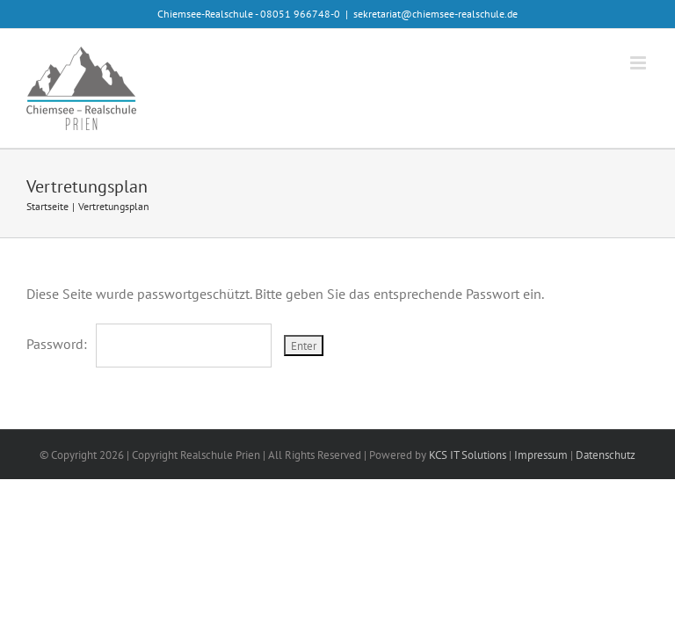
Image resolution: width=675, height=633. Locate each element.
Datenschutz (605, 454)
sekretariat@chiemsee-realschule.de (435, 13)
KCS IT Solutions (467, 454)
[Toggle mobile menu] (639, 63)
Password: (149, 344)
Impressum (541, 454)
